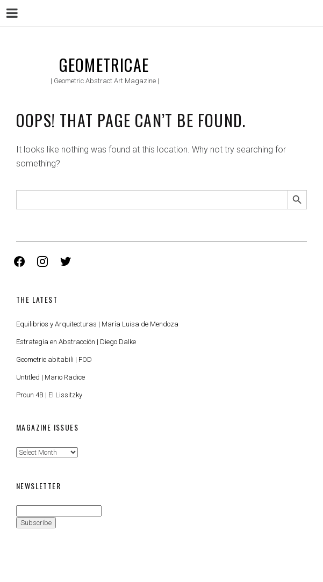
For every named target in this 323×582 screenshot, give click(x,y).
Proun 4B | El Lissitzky (49, 395)
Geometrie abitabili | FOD (54, 359)
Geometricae (104, 65)
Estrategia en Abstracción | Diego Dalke (76, 342)
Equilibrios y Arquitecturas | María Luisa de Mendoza (97, 324)
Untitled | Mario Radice (50, 377)
